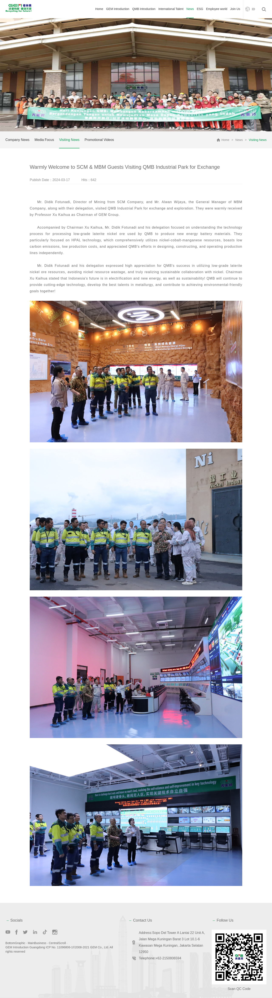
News (190, 9)
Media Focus (44, 140)
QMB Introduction (143, 9)
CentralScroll (57, 943)
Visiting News (69, 140)
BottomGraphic (15, 943)
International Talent (170, 9)
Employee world (216, 9)
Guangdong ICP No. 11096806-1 (51, 947)
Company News (18, 140)
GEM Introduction (117, 9)
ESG (200, 9)
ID (253, 9)
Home (99, 9)
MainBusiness (37, 943)
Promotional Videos (99, 140)
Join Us (235, 9)
